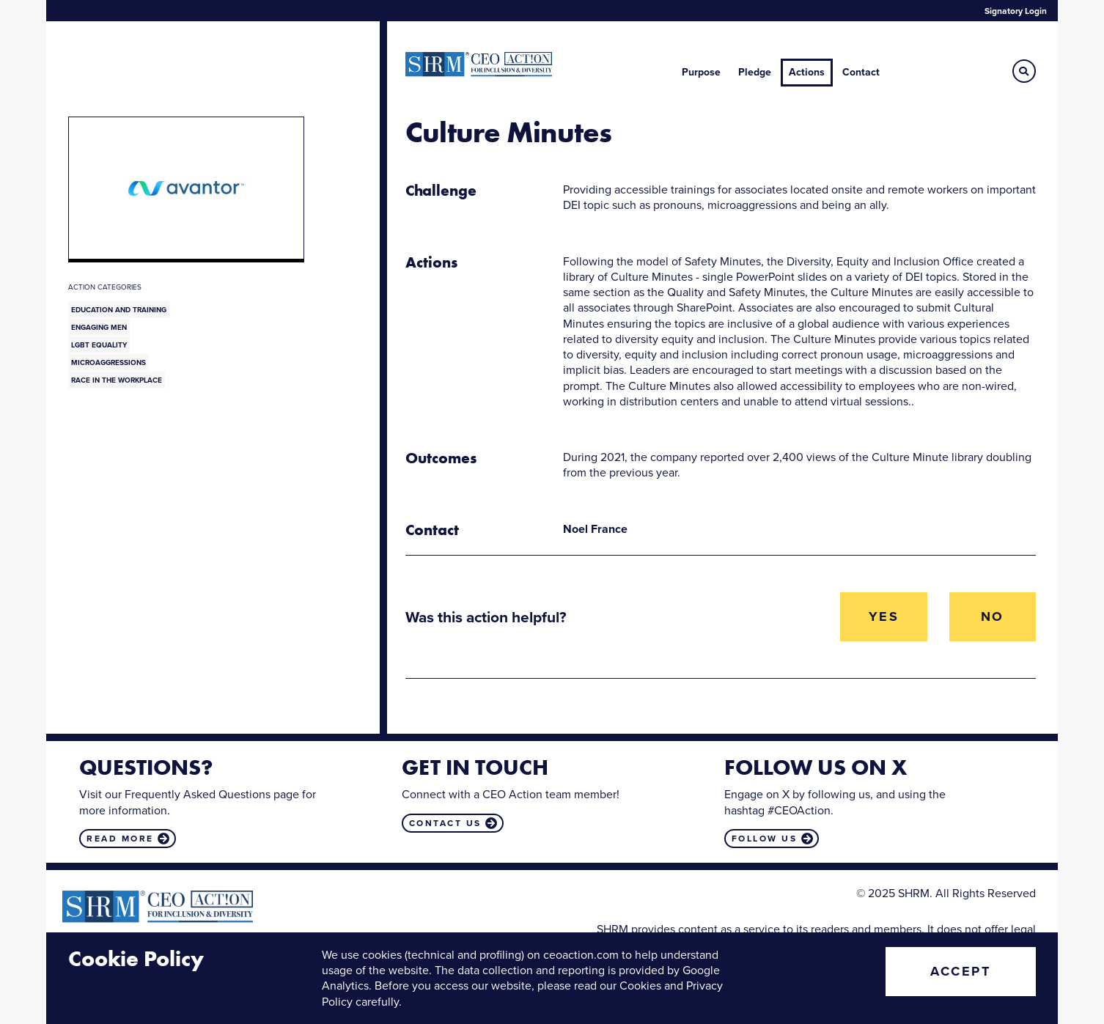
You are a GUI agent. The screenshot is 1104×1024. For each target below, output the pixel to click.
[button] (1024, 71)
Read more (120, 838)
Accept (960, 971)
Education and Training (118, 309)
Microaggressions (108, 362)
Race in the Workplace (116, 380)
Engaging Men (99, 327)
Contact (861, 72)
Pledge (754, 72)
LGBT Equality (99, 344)
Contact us (445, 823)
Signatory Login (1016, 11)
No (992, 616)
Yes (884, 616)
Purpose (701, 72)
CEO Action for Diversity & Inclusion (478, 64)
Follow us (765, 838)
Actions (807, 72)
